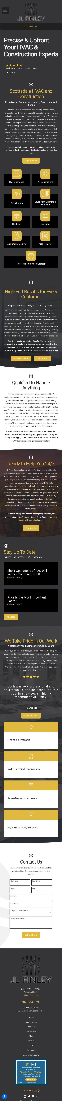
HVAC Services (31, 1050)
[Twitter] (37, 1096)
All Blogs (11, 617)
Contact (31, 1045)
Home (31, 1018)
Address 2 (14, 903)
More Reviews (31, 715)
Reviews (31, 1041)
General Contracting (31, 1055)
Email (34, 888)
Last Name (36, 881)
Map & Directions (31, 995)
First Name (14, 881)
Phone (13, 888)
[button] (4, 1096)
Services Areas (31, 1022)
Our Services (31, 1031)
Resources (31, 1027)
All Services (31, 160)
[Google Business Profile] (25, 1096)
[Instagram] (33, 1096)
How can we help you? (19, 918)
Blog (31, 1036)
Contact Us (42, 358)
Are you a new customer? (20, 911)
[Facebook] (29, 1096)
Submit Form (31, 935)
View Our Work (21, 358)
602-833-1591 (31, 26)
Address (13, 896)
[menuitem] (31, 1017)
